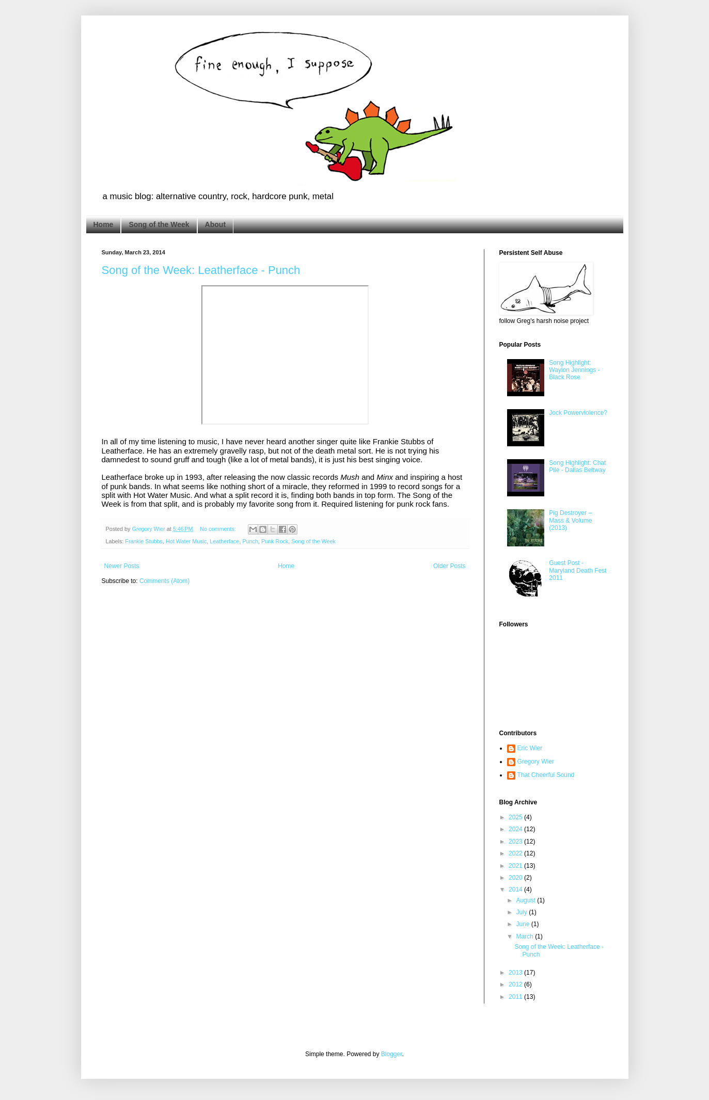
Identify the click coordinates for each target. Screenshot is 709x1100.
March (525, 936)
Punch (250, 541)
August (526, 900)
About (215, 224)
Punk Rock (274, 541)
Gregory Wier (535, 761)
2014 (516, 889)
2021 (516, 865)
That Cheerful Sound (546, 775)
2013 (516, 972)
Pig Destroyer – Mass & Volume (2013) (570, 520)
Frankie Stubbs (144, 541)
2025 (516, 817)
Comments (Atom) (164, 581)
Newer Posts (121, 566)
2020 (516, 877)
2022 (516, 853)
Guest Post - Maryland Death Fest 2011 (577, 570)
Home (103, 224)
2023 (516, 841)
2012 (516, 984)
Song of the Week (159, 224)
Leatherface (224, 541)
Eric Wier (530, 748)
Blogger (391, 1054)
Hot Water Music (186, 541)
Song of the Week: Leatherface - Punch (201, 270)
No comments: (219, 529)
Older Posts (449, 566)
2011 (516, 996)
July (522, 912)
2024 (516, 829)
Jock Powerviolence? (578, 412)
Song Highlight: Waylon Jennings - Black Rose (574, 370)
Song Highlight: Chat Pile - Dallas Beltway (577, 466)
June (523, 924)
